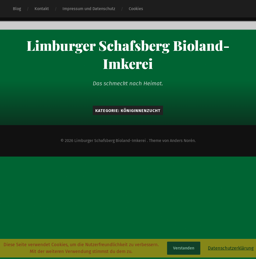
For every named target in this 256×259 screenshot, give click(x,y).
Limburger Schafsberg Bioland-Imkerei (128, 54)
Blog (17, 8)
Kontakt (42, 8)
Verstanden (183, 248)
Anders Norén (182, 140)
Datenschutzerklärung (230, 248)
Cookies (136, 8)
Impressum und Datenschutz (88, 8)
